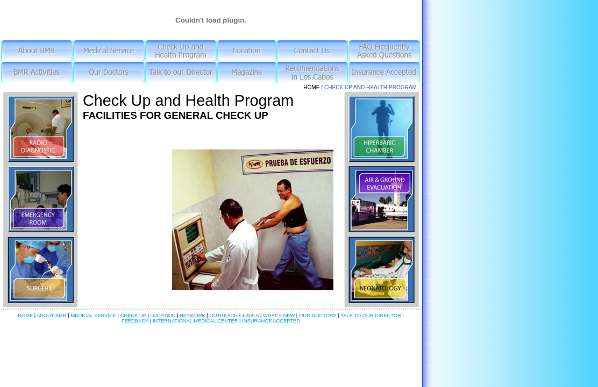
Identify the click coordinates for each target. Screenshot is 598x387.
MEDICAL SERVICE (93, 315)
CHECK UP (134, 315)
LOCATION (163, 315)
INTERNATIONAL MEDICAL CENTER (195, 321)
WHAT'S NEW (278, 315)
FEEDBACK (136, 321)
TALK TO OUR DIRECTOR (370, 315)
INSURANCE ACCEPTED (270, 321)
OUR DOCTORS (318, 315)
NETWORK (193, 315)
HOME (311, 87)
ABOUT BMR (52, 315)
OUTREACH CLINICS (233, 315)
